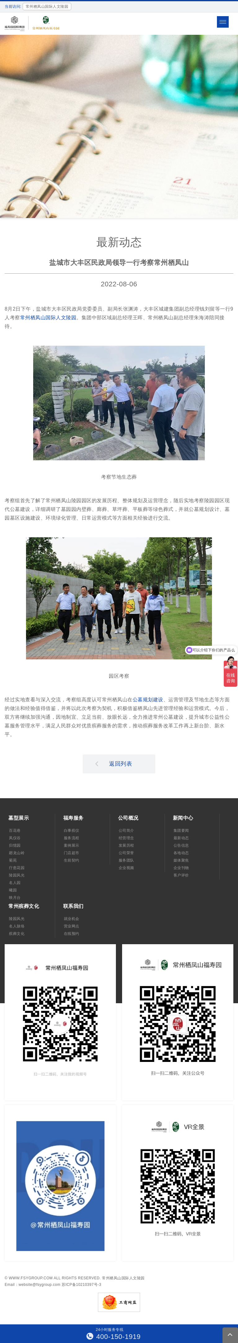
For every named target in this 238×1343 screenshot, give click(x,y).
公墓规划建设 (148, 699)
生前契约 (71, 860)
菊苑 (13, 860)
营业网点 (71, 926)
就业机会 (71, 919)
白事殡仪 (71, 830)
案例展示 (71, 845)
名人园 (15, 883)
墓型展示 (18, 818)
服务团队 (126, 860)
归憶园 (15, 845)
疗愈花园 (16, 868)
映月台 (15, 897)
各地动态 (181, 853)
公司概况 (128, 818)
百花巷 (15, 830)
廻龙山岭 (16, 853)
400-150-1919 (113, 1337)
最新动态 (181, 838)
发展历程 (126, 845)
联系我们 (73, 906)
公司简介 (126, 830)
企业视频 (126, 868)
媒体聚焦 (181, 860)
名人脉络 (16, 926)
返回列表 (113, 763)
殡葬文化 (16, 933)
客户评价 (181, 875)
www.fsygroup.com (31, 1278)
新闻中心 (183, 818)
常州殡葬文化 (23, 906)
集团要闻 (181, 830)
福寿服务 (73, 818)
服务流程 (71, 838)
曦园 (13, 890)
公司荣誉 (126, 853)
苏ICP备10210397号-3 (81, 1284)
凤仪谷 (15, 838)
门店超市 (71, 853)
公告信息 (181, 845)
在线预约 (71, 933)
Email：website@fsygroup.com (32, 1284)
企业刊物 (181, 868)
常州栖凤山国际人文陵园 (48, 317)
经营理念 (126, 838)
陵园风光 (16, 875)
